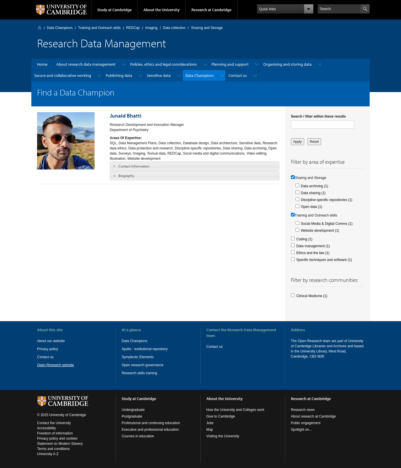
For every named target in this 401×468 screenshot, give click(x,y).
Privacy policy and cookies (57, 438)
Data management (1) (313, 246)
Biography (126, 175)
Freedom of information (55, 433)
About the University (161, 9)
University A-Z (48, 454)
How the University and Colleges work (235, 410)
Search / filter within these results (318, 116)
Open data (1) (311, 207)
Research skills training (139, 373)
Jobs (210, 423)
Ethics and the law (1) (312, 253)
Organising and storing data (287, 64)
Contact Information (133, 166)
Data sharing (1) (313, 193)
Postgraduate (132, 416)
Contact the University (54, 423)
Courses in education (138, 436)
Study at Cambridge (114, 9)
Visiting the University (222, 436)
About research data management (86, 64)
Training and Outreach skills (99, 28)
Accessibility (46, 428)
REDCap (133, 28)
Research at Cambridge (211, 9)
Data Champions (59, 28)
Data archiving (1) (314, 186)
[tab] (194, 166)
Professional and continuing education (151, 423)
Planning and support (230, 64)
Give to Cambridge (220, 416)
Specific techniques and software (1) (324, 260)
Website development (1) (320, 231)
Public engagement (306, 423)
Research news (303, 410)
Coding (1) (304, 239)
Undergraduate (133, 410)
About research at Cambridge (313, 416)
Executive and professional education (150, 430)
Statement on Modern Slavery (60, 444)
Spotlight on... (301, 430)
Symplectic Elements (138, 357)
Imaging (151, 28)
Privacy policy (47, 349)
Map (209, 430)
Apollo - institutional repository (145, 349)
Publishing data (119, 75)
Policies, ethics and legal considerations (163, 64)
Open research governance (142, 365)
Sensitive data (159, 75)
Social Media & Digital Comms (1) (326, 224)
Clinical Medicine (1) (311, 296)
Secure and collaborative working (62, 75)
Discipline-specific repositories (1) (326, 200)
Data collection (174, 28)
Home (39, 27)
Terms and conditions (53, 449)
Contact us (238, 75)
